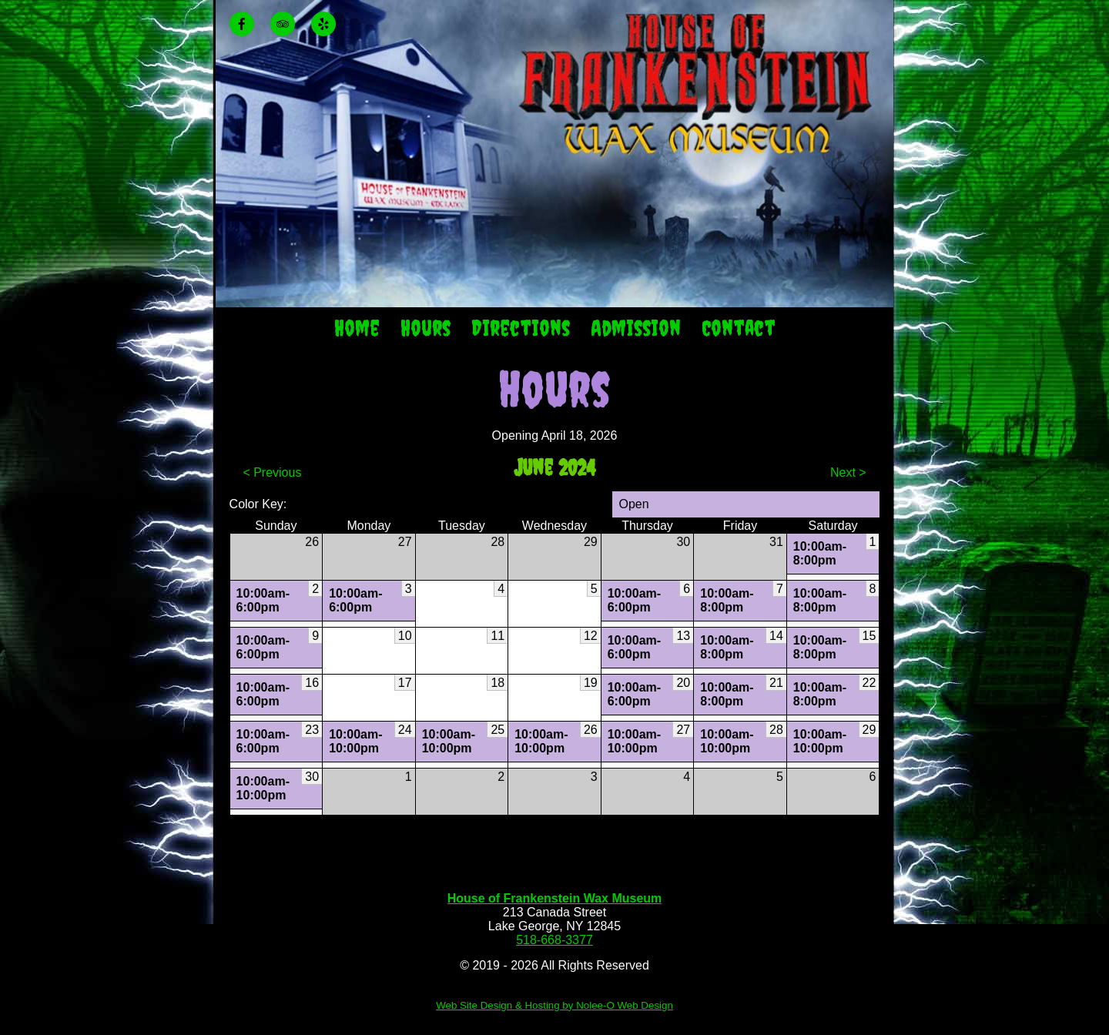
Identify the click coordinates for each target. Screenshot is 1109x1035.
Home (357, 327)
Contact (739, 327)
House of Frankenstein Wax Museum (554, 898)
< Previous (272, 472)
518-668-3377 (554, 939)
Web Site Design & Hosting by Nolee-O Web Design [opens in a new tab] (554, 1005)
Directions (520, 327)
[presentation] (248, 25)
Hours (425, 327)
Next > (848, 472)
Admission (636, 327)
